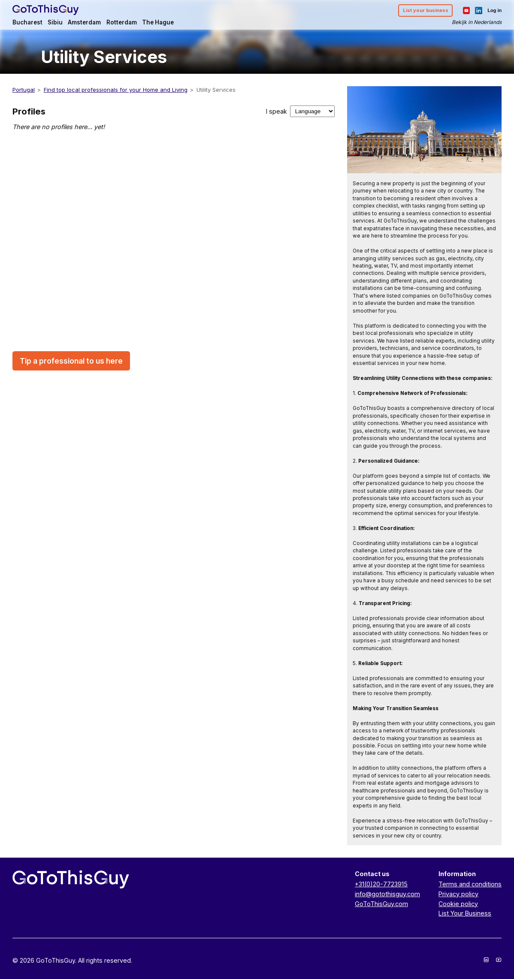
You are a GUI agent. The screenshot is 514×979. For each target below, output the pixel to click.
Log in (494, 10)
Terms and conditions (470, 884)
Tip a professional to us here (71, 360)
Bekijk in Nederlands (477, 22)
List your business (425, 10)
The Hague (158, 22)
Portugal (23, 89)
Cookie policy (458, 903)
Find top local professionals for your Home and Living (115, 89)
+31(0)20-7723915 (381, 884)
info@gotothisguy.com (387, 894)
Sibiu (55, 22)
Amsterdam (84, 22)
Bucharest (27, 22)
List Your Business (464, 913)
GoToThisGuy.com (381, 903)
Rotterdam (121, 22)
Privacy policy (458, 894)
